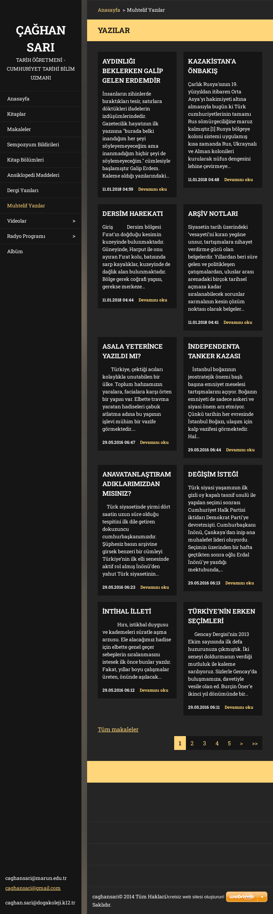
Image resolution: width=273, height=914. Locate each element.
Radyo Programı (26, 236)
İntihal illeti (126, 611)
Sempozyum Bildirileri (33, 144)
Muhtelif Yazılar (26, 205)
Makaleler (19, 129)
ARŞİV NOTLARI (213, 213)
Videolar (17, 220)
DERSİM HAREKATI (132, 213)
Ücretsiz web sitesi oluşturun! (194, 896)
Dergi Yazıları (22, 190)
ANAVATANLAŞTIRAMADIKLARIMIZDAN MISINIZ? (136, 483)
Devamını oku (152, 189)
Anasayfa (18, 98)
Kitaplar (16, 113)
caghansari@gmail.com (33, 888)
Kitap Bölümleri (25, 159)
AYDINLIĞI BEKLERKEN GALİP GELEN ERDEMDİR (132, 71)
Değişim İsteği (213, 474)
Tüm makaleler (118, 729)
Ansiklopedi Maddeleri (33, 175)
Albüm (15, 251)
